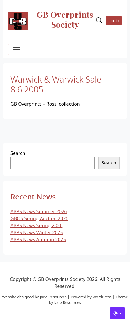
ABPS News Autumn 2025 (38, 239)
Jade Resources (53, 297)
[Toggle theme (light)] (117, 313)
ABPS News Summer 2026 (38, 211)
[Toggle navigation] (16, 49)
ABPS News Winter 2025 (36, 232)
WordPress (102, 297)
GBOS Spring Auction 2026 (39, 218)
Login (113, 20)
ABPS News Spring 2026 (36, 225)
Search (17, 153)
